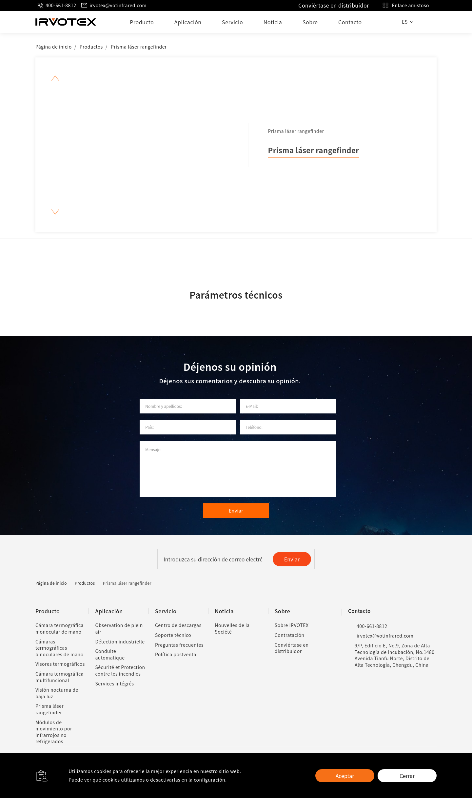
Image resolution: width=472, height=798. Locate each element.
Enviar (292, 559)
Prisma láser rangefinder (139, 46)
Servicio (232, 22)
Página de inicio (53, 46)
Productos (91, 46)
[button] (55, 78)
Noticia (273, 22)
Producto (142, 22)
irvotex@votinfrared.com (113, 5)
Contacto (350, 22)
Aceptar (345, 776)
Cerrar (407, 776)
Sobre (310, 22)
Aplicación (188, 22)
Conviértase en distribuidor (333, 5)
